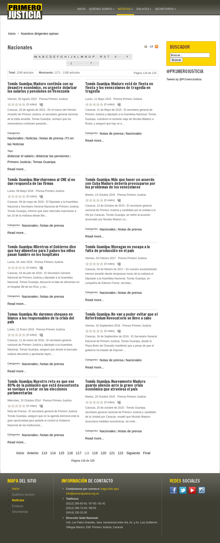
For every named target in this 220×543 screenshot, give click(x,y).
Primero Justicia (18, 162)
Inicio (12, 33)
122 (120, 453)
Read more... (16, 169)
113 (44, 453)
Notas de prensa (51, 138)
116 (70, 453)
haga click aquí (110, 488)
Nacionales (15, 138)
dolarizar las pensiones (52, 156)
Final (146, 453)
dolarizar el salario (20, 156)
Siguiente (133, 453)
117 (78, 453)
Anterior (32, 453)
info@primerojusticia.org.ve (82, 493)
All (35, 56)
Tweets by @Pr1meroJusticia (184, 79)
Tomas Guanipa (44, 162)
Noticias (31, 138)
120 (103, 453)
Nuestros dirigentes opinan (40, 33)
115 (61, 453)
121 (112, 453)
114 (53, 453)
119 (95, 453)
